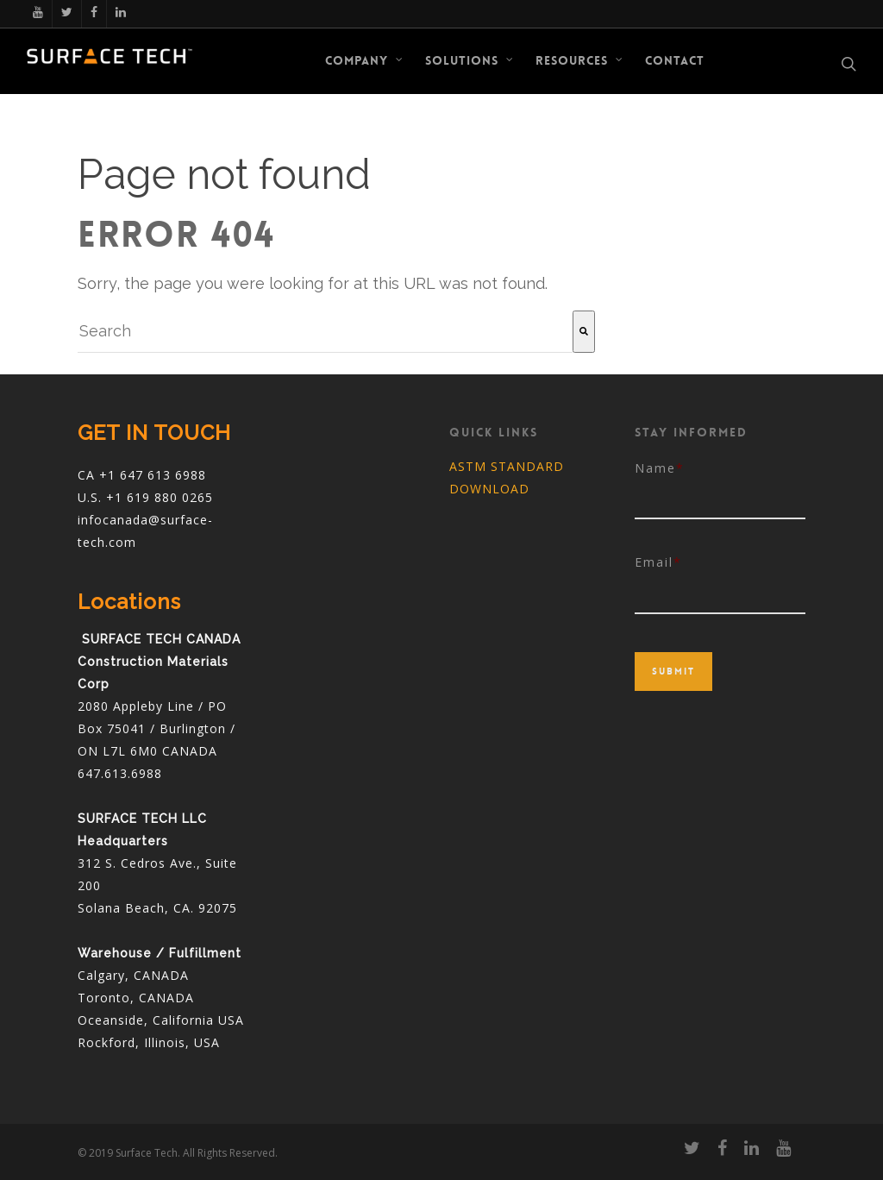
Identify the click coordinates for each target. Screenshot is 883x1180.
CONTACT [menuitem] (675, 60)
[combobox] (325, 332)
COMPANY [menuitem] (364, 60)
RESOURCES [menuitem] (579, 60)
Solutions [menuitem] (469, 60)
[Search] (584, 332)
